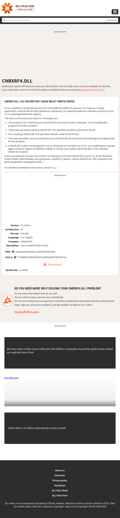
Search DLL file (112, 20)
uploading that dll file (93, 89)
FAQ (54, 167)
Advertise (60, 475)
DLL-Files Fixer (59, 495)
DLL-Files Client (60, 490)
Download (55, 264)
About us (60, 470)
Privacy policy (59, 480)
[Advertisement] (60, 55)
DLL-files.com (11, 377)
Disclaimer (59, 485)
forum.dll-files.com (26, 312)
